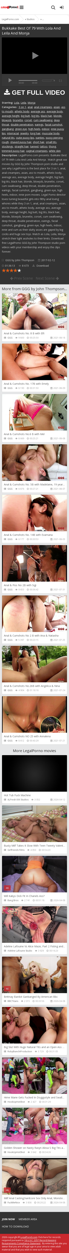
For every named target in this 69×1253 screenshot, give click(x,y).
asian (57, 107)
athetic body (22, 111)
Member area (28, 1219)
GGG (10, 337)
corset (28, 120)
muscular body (50, 133)
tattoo (43, 146)
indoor (45, 129)
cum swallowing (42, 120)
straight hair (22, 146)
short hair (38, 142)
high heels (34, 129)
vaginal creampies (36, 151)
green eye (21, 129)
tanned (34, 146)
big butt (25, 116)
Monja (31, 102)
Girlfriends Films (16, 850)
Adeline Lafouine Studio (20, 950)
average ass (38, 111)
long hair (35, 133)
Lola (16, 102)
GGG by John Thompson (19, 260)
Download (40, 265)
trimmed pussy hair (13, 151)
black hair (46, 116)
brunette (18, 120)
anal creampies (43, 107)
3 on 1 (22, 107)
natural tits (8, 137)
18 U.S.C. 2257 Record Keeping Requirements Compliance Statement (29, 1242)
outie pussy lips (25, 137)
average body (55, 111)
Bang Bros (13, 900)
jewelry (24, 133)
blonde (58, 116)
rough (5, 142)
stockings (7, 146)
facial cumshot (53, 124)
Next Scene (47, 278)
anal (30, 107)
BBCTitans (13, 1001)
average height (11, 116)
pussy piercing (54, 137)
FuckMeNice (14, 1202)
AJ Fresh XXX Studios (18, 799)
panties (40, 137)
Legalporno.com (10, 7)
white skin (55, 151)
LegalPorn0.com (28, 1237)
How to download (15, 1226)
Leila (23, 102)
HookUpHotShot (16, 1101)
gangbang (8, 129)
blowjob (6, 120)
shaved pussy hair (20, 142)
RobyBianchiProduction (20, 1051)
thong (52, 146)
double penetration (22, 124)
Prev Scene (21, 278)
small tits (51, 142)
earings (39, 124)
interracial (13, 133)
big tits (35, 116)
